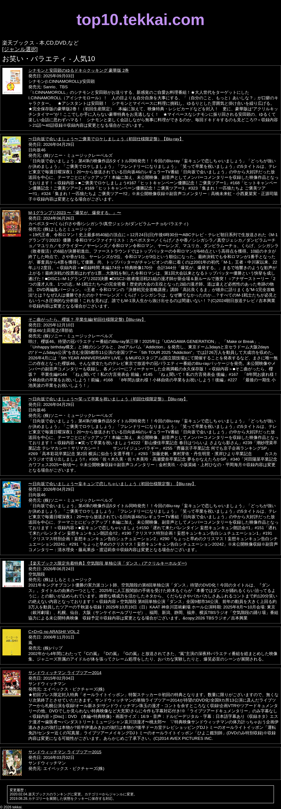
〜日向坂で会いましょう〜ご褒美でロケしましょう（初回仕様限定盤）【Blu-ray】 (106, 139)
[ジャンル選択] (20, 49)
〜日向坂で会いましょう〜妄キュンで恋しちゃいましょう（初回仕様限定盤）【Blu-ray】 (112, 483)
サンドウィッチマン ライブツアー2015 (64, 752)
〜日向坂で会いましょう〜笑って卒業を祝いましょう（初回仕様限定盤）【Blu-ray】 (108, 399)
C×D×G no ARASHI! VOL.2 (53, 631)
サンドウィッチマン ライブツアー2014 (64, 672)
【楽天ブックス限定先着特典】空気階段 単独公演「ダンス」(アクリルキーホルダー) (107, 563)
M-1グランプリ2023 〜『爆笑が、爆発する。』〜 (74, 212)
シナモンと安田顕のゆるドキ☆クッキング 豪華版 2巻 (78, 70)
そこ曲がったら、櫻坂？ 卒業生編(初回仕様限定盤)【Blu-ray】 (87, 319)
